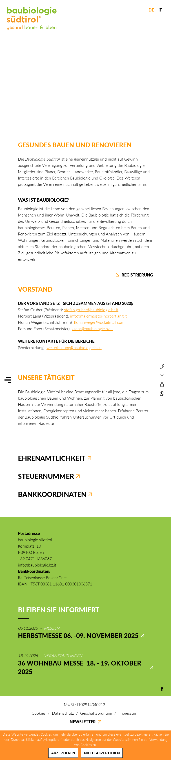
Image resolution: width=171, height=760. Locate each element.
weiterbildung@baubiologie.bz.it (74, 347)
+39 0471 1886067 (35, 558)
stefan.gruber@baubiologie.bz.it (91, 309)
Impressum (127, 713)
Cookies (39, 713)
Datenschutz (63, 713)
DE (151, 9)
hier (6, 739)
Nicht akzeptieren (102, 753)
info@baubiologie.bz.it (37, 564)
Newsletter (85, 721)
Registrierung (134, 274)
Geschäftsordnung (96, 713)
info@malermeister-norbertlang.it (98, 315)
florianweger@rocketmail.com (99, 322)
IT (160, 9)
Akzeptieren (63, 753)
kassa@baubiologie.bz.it (92, 328)
